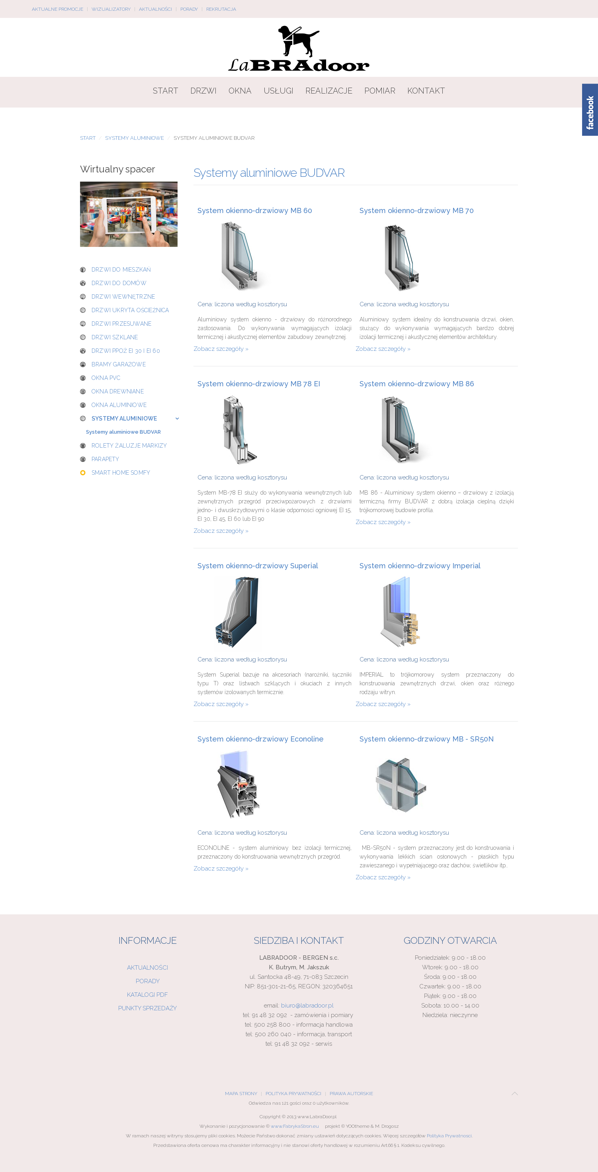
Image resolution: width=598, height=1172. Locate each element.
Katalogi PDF (147, 994)
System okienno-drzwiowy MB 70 (417, 210)
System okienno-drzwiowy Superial (257, 566)
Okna (240, 91)
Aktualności (155, 9)
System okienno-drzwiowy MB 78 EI (258, 384)
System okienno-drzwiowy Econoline (260, 739)
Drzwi (203, 91)
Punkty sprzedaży (147, 1008)
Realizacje (328, 91)
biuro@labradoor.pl (307, 1005)
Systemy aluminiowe (134, 138)
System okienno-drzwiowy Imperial (420, 566)
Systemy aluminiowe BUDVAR (123, 432)
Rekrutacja (221, 9)
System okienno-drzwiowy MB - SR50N (427, 739)
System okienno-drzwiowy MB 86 (417, 384)
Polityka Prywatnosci (449, 1136)
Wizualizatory (111, 9)
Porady (189, 9)
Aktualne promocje (57, 9)
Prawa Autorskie (351, 1093)
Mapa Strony (241, 1093)
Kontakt (426, 91)
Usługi (278, 91)
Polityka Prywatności (293, 1093)
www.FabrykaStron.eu (295, 1126)
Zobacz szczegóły (218, 348)
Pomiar (379, 91)
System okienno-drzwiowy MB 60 (254, 210)
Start (165, 91)
